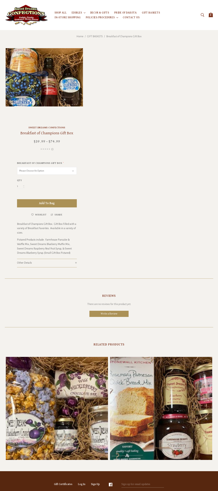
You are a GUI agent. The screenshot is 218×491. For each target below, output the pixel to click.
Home (79, 36)
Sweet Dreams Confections (191, 50)
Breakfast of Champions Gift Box (124, 36)
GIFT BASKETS (95, 36)
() (197, 77)
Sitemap (127, 467)
